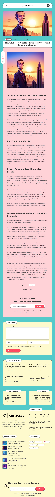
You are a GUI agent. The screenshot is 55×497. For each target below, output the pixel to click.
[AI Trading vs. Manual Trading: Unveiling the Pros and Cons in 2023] (5, 443)
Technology (33, 447)
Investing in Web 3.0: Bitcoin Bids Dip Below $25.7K (13, 397)
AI (31, 441)
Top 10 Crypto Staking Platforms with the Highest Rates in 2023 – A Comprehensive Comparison (17, 460)
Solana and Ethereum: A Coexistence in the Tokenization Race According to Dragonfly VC (15, 366)
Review (41, 444)
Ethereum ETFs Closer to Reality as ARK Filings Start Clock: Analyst (41, 397)
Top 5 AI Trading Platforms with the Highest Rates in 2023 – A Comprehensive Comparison (15, 453)
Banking (38, 441)
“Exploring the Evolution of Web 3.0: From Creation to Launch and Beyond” (39, 366)
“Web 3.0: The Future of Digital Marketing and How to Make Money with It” (15, 377)
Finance (33, 444)
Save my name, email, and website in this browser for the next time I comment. (24, 346)
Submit (39, 306)
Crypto (8, 39)
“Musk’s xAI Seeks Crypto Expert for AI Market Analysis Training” (39, 377)
